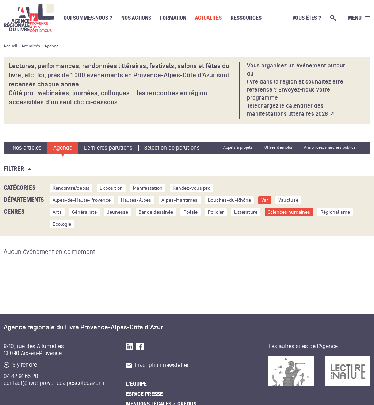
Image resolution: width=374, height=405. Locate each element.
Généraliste (84, 212)
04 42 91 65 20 (21, 376)
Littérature (245, 212)
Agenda (62, 147)
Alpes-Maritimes (179, 200)
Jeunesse (117, 212)
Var (264, 200)
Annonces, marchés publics (330, 147)
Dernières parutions (108, 147)
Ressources (246, 18)
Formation (173, 18)
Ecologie (62, 224)
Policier (216, 212)
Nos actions (136, 18)
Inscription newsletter (157, 365)
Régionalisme (335, 212)
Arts (57, 212)
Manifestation (148, 188)
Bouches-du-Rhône (229, 200)
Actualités (208, 18)
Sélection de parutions (172, 147)
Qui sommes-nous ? (88, 18)
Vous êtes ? (307, 18)
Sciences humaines (289, 212)
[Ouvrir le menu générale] (359, 18)
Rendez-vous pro (191, 188)
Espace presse (144, 394)
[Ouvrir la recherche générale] (334, 18)
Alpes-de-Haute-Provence (82, 200)
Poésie (190, 212)
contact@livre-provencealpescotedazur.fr (54, 383)
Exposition (111, 188)
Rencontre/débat (71, 188)
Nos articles (27, 147)
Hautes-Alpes (136, 200)
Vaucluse (288, 200)
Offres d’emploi (278, 147)
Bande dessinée (155, 212)
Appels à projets (238, 147)
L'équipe (136, 384)
